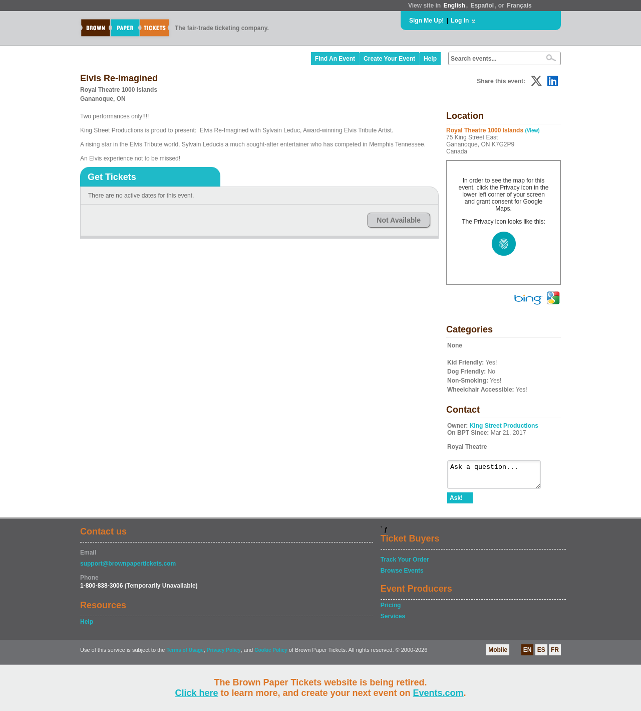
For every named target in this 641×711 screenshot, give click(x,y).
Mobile (497, 654)
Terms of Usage (184, 654)
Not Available (399, 220)
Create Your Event (389, 58)
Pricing (391, 609)
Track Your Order (405, 564)
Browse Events (402, 575)
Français (519, 5)
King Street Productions (504, 425)
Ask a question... (499, 476)
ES (541, 654)
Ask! (456, 502)
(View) (532, 130)
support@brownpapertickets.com (128, 568)
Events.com (438, 693)
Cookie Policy (270, 654)
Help (430, 58)
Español (482, 5)
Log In (460, 20)
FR (555, 654)
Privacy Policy (224, 654)
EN (527, 654)
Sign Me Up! (426, 20)
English (454, 5)
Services (393, 620)
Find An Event (335, 58)
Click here (196, 693)
